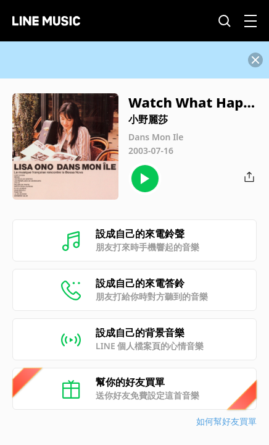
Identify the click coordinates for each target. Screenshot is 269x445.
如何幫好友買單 (226, 421)
